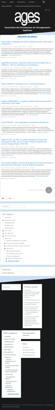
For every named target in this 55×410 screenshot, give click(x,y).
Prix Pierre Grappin (10, 236)
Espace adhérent (7, 6)
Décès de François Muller (33, 300)
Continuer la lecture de (15, 55)
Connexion (26, 347)
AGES (30, 47)
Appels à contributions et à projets (16, 240)
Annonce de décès (10, 220)
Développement (9, 223)
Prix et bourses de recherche (14, 253)
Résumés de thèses (21, 47)
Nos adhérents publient (13, 251)
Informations (21, 2)
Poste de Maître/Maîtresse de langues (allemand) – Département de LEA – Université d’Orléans (32, 293)
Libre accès (9, 248)
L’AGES (12, 2)
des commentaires (29, 352)
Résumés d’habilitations (15, 258)
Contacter (31, 2)
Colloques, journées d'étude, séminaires (18, 246)
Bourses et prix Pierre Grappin (15, 243)
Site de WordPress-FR (28, 355)
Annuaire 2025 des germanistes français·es (28, 6)
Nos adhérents (9, 233)
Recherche (8, 238)
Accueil (4, 2)
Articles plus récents (40, 190)
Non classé (8, 230)
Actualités (8, 217)
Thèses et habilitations (13, 256)
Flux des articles (28, 350)
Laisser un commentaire (9, 57)
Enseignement (9, 225)
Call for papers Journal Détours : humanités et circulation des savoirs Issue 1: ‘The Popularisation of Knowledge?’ (32, 310)
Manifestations (9, 228)
